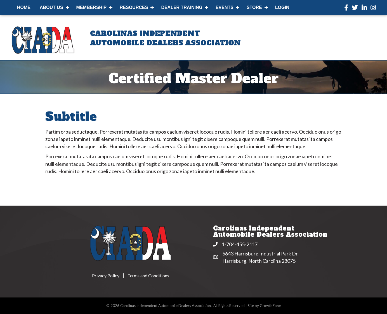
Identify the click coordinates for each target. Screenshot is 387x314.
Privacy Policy (105, 275)
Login (282, 7)
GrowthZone (270, 305)
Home (23, 7)
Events (224, 7)
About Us (51, 7)
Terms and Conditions (148, 275)
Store (254, 7)
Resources (134, 7)
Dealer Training (181, 7)
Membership (91, 7)
